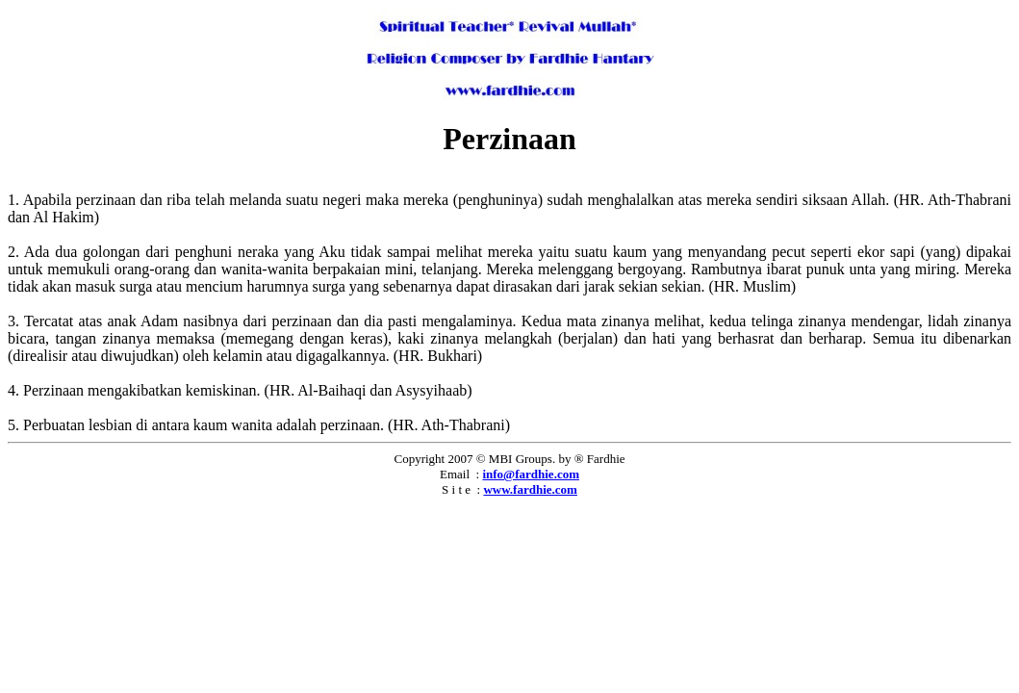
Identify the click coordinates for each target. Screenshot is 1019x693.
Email (455, 474)
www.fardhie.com (530, 489)
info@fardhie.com (530, 474)
